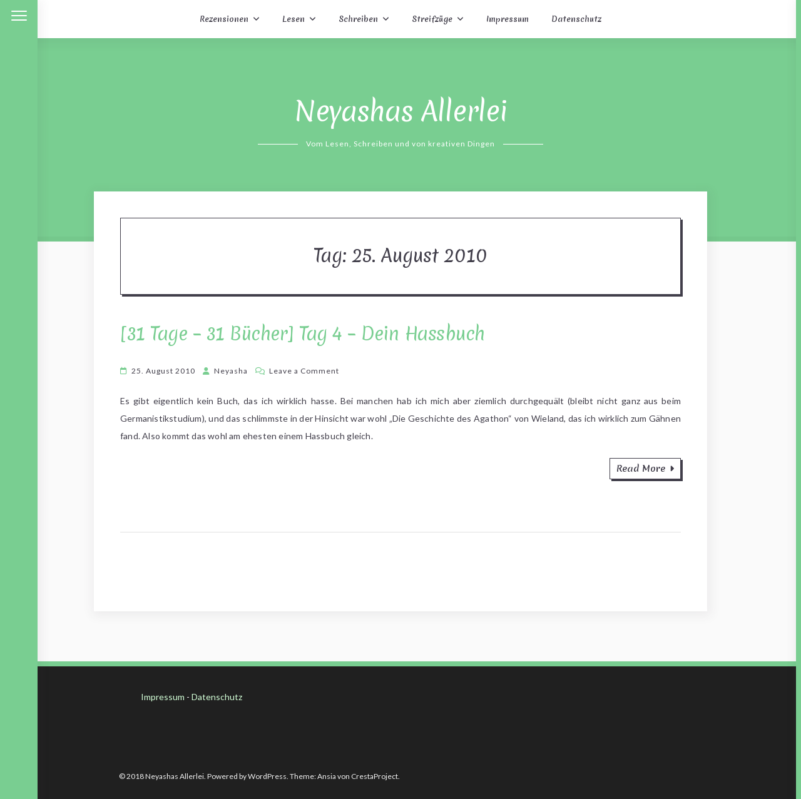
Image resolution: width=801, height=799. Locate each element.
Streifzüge (432, 19)
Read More (645, 468)
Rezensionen (224, 19)
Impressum (507, 19)
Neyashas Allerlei (401, 111)
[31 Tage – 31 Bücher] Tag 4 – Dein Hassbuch (302, 334)
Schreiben (358, 19)
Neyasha (231, 370)
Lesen (293, 19)
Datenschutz (576, 19)
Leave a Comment (304, 370)
